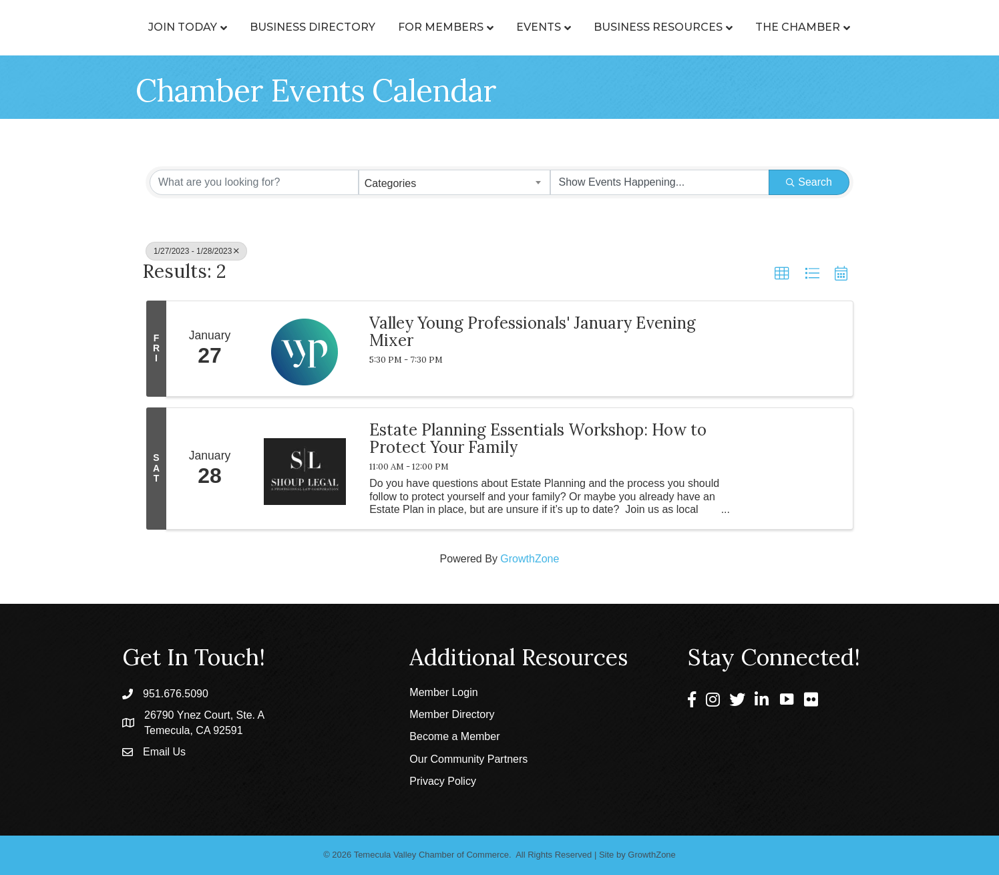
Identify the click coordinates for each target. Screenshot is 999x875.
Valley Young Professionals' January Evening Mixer (532, 332)
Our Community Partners (468, 759)
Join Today (122, 27)
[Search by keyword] (254, 182)
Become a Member (454, 736)
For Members (380, 27)
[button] (782, 273)
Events (598, 27)
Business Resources (718, 27)
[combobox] (454, 182)
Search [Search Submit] (809, 182)
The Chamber (857, 27)
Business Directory (252, 27)
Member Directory (451, 714)
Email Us (164, 751)
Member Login (443, 692)
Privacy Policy (442, 781)
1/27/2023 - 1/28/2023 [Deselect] (196, 251)
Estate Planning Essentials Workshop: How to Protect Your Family (538, 439)
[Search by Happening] (660, 182)
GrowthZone (529, 558)
